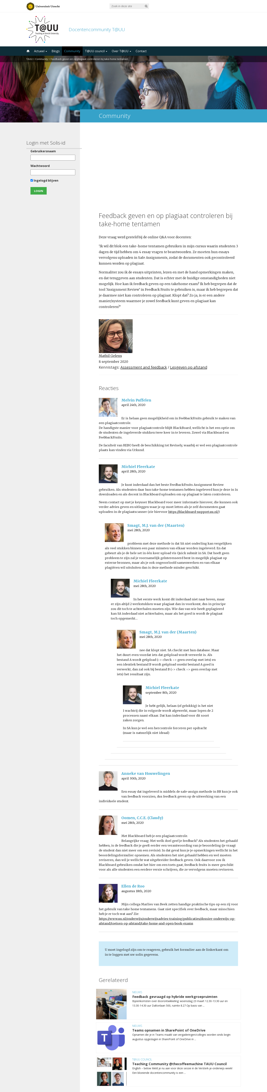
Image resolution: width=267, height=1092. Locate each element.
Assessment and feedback (143, 289)
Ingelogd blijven (43, 180)
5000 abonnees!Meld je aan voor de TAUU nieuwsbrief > (173, 1043)
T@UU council (96, 51)
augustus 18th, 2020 (136, 813)
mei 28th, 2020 (138, 452)
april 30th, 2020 (133, 700)
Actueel (40, 51)
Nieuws (137, 914)
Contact (141, 51)
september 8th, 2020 (160, 615)
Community (72, 51)
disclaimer (234, 1074)
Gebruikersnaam (42, 151)
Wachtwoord (39, 166)
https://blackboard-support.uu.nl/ (193, 434)
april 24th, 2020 (133, 327)
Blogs (56, 51)
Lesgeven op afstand (188, 289)
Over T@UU (121, 51)
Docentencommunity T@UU (97, 29)
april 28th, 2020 (133, 393)
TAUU (29, 59)
